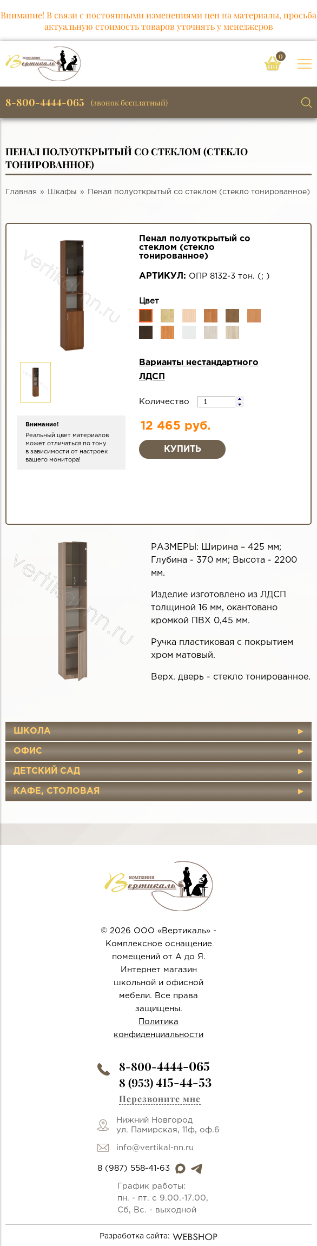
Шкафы (62, 192)
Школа (32, 731)
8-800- (164, 1066)
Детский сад (47, 771)
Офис (28, 751)
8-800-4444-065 (44, 102)
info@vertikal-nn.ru (155, 1147)
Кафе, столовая (57, 791)
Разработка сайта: (159, 1237)
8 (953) (165, 1082)
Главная (21, 192)
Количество (165, 401)
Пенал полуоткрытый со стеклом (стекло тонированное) (199, 192)
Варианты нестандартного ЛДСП (199, 370)
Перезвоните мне (160, 1098)
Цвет (149, 301)
